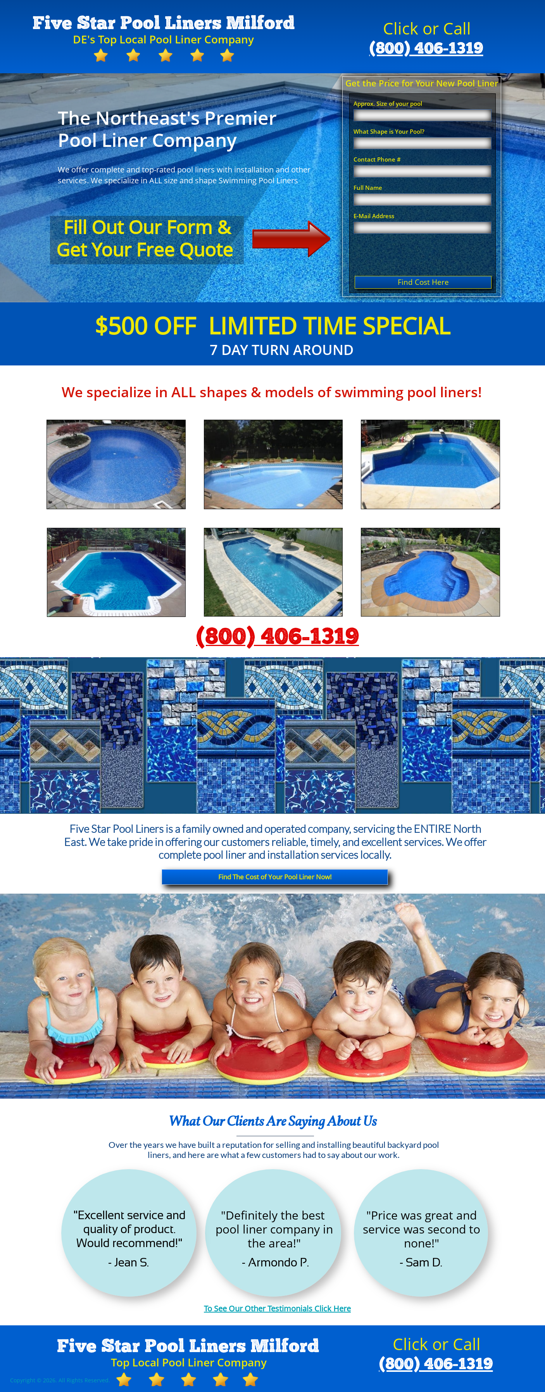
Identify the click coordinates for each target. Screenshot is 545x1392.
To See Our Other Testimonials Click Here (277, 1308)
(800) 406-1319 (426, 48)
